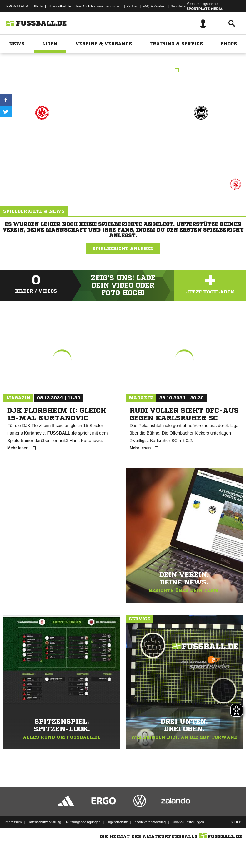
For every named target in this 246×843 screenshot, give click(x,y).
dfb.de (38, 6)
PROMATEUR (17, 6)
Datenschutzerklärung (44, 822)
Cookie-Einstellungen (188, 822)
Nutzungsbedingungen (83, 822)
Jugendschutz (117, 822)
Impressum (13, 822)
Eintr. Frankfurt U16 (42, 139)
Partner (132, 6)
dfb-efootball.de (59, 6)
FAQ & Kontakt (154, 6)
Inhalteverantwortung (149, 822)
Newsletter (178, 6)
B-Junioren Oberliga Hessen (123, 70)
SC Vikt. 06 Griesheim (201, 139)
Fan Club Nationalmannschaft (99, 6)
